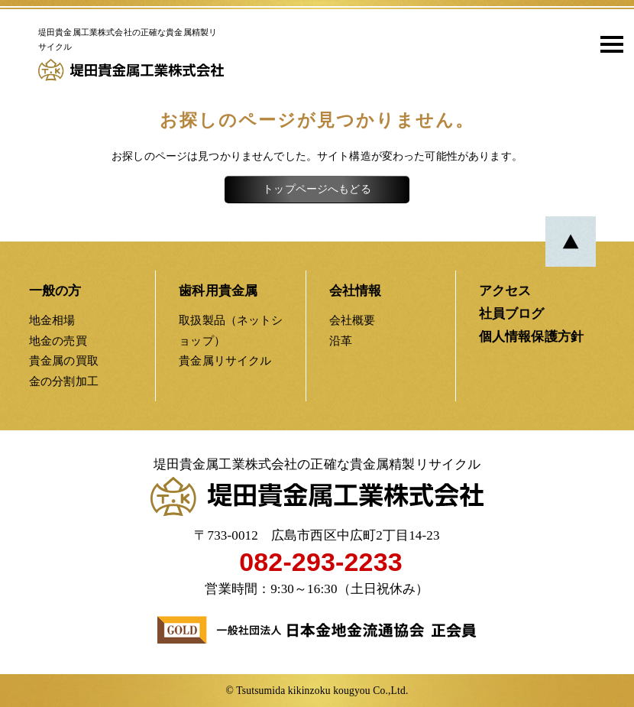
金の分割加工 (64, 381)
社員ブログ (512, 313)
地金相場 (52, 319)
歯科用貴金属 (218, 291)
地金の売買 (58, 340)
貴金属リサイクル (225, 360)
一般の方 (55, 291)
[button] (606, 43)
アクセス (505, 291)
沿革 (340, 340)
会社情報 (355, 291)
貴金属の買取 (64, 360)
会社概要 (352, 319)
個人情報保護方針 (531, 336)
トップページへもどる (317, 189)
